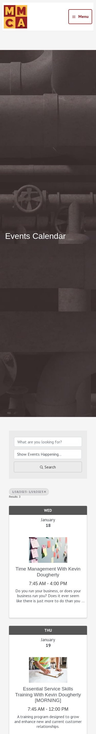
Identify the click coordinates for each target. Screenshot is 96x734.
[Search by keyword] (48, 442)
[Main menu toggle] (80, 16)
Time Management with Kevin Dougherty (48, 571)
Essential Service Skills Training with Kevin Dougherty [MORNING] (48, 694)
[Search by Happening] (48, 454)
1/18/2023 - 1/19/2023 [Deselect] (29, 492)
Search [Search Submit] (48, 467)
